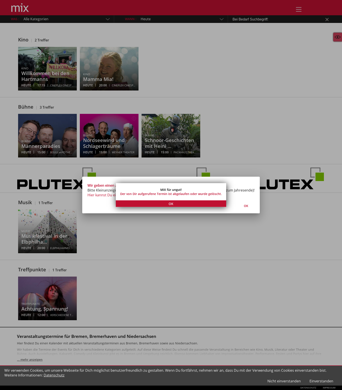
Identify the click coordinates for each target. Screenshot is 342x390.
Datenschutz (54, 375)
